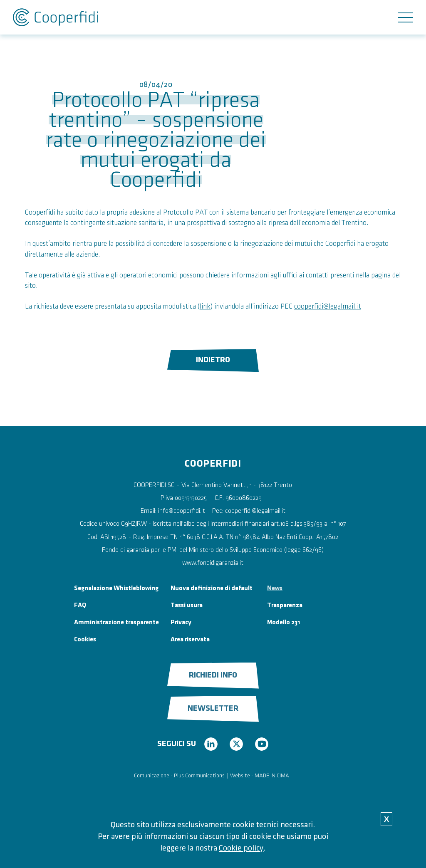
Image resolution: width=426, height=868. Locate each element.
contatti (317, 275)
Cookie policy (241, 848)
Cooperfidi (55, 17)
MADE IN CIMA (272, 775)
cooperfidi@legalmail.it (327, 306)
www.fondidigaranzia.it (212, 563)
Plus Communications (199, 775)
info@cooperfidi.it (181, 511)
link (205, 306)
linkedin (211, 744)
